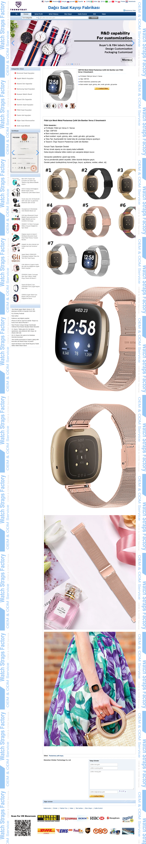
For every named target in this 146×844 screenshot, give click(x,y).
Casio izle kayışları (24, 115)
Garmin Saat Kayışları (25, 105)
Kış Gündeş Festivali (18, 313)
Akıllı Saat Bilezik (23, 126)
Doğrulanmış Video (130, 10)
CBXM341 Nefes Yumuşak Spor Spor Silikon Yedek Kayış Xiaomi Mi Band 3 (30, 276)
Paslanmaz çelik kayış (56, 756)
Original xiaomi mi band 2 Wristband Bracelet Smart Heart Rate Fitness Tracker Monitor (30, 237)
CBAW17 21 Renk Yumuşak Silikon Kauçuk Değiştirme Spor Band (30, 226)
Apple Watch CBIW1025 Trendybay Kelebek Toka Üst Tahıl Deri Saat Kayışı (30, 256)
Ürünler (26, 14)
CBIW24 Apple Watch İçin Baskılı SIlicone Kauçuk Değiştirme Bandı (29, 296)
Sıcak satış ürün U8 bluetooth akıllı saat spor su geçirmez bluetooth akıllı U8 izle (30, 200)
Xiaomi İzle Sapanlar (24, 84)
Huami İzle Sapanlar (24, 99)
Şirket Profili (39, 14)
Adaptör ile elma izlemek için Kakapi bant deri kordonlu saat (30, 246)
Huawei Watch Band (24, 94)
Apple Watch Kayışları (25, 78)
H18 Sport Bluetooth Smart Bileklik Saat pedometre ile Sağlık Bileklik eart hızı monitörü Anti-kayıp (30, 218)
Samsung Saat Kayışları (26, 89)
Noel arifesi (15, 316)
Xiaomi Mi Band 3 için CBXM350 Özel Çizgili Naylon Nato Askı (31, 286)
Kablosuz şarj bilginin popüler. (21, 318)
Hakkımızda (47, 808)
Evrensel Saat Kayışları (25, 73)
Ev (16, 14)
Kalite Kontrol (82, 14)
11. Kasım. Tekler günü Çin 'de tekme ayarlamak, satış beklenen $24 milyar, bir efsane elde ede (24, 331)
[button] (66, 64)
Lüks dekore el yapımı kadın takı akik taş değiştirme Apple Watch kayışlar (30, 266)
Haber (104, 14)
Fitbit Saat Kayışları (24, 110)
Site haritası (79, 808)
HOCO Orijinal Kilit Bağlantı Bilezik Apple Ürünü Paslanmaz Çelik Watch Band (31, 190)
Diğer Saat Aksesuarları (26, 120)
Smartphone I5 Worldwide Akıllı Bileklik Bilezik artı (29, 210)
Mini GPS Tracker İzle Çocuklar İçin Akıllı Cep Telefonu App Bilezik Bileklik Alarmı (30, 181)
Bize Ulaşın (68, 14)
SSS (94, 14)
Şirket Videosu (53, 14)
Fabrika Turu (63, 808)
